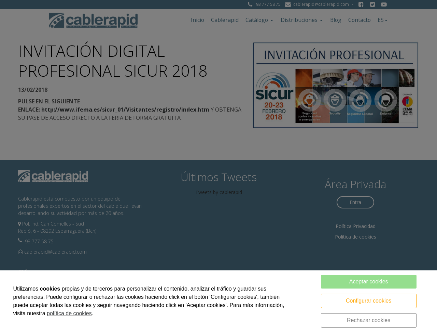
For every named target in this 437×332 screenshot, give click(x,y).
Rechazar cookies (368, 320)
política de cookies (69, 313)
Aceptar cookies (368, 281)
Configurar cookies (368, 301)
